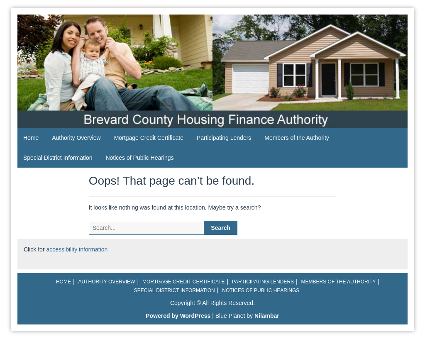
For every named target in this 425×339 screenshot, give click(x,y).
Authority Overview (76, 137)
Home (31, 137)
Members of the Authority (296, 137)
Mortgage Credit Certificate (148, 137)
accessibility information (76, 249)
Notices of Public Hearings (139, 157)
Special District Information (58, 157)
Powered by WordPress (178, 315)
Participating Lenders (224, 137)
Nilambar (266, 315)
